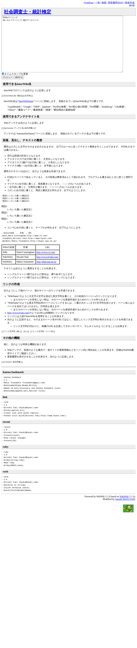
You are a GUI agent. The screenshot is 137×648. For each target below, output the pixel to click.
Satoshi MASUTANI (125, 510)
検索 (104, 2)
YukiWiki (124, 507)
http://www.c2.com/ (46, 263)
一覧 (97, 2)
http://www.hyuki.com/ (48, 268)
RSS (120, 2)
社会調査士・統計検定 (27, 11)
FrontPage (89, 2)
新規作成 (129, 2)
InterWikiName (26, 112)
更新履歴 (112, 2)
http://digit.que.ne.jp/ (47, 273)
